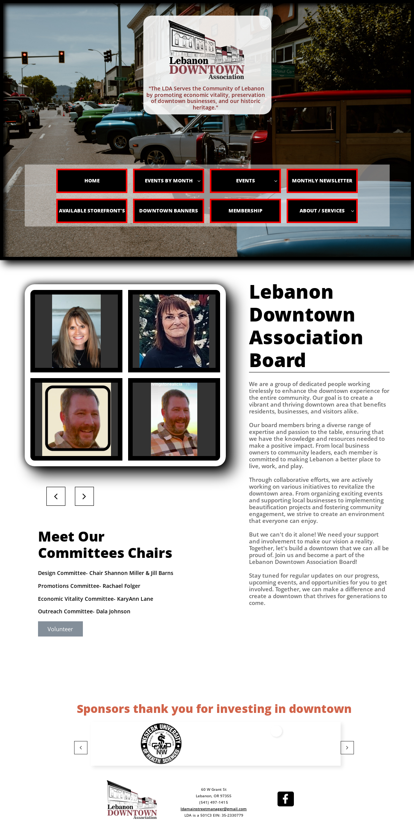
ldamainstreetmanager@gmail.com (214, 808)
